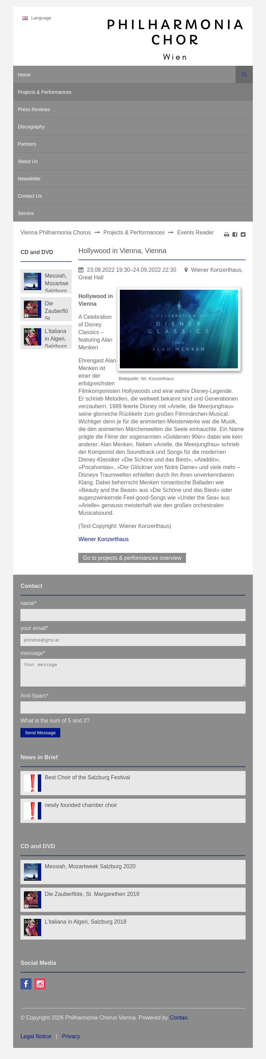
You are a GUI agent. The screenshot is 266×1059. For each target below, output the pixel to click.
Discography (31, 126)
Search (244, 74)
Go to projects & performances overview (132, 558)
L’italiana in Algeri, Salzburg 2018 (55, 338)
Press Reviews (34, 109)
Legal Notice (35, 1040)
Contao (179, 1022)
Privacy (71, 1040)
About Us (28, 161)
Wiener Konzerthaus (103, 539)
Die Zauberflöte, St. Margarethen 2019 (56, 310)
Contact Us (30, 196)
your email (34, 628)
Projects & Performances (44, 92)
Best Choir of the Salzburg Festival (87, 781)
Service (26, 213)
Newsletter (29, 178)
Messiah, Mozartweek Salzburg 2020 (56, 282)
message (32, 652)
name (28, 603)
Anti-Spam (34, 699)
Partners (27, 144)
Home (24, 75)
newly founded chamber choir (81, 809)
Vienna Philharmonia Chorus (55, 232)
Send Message (40, 736)
